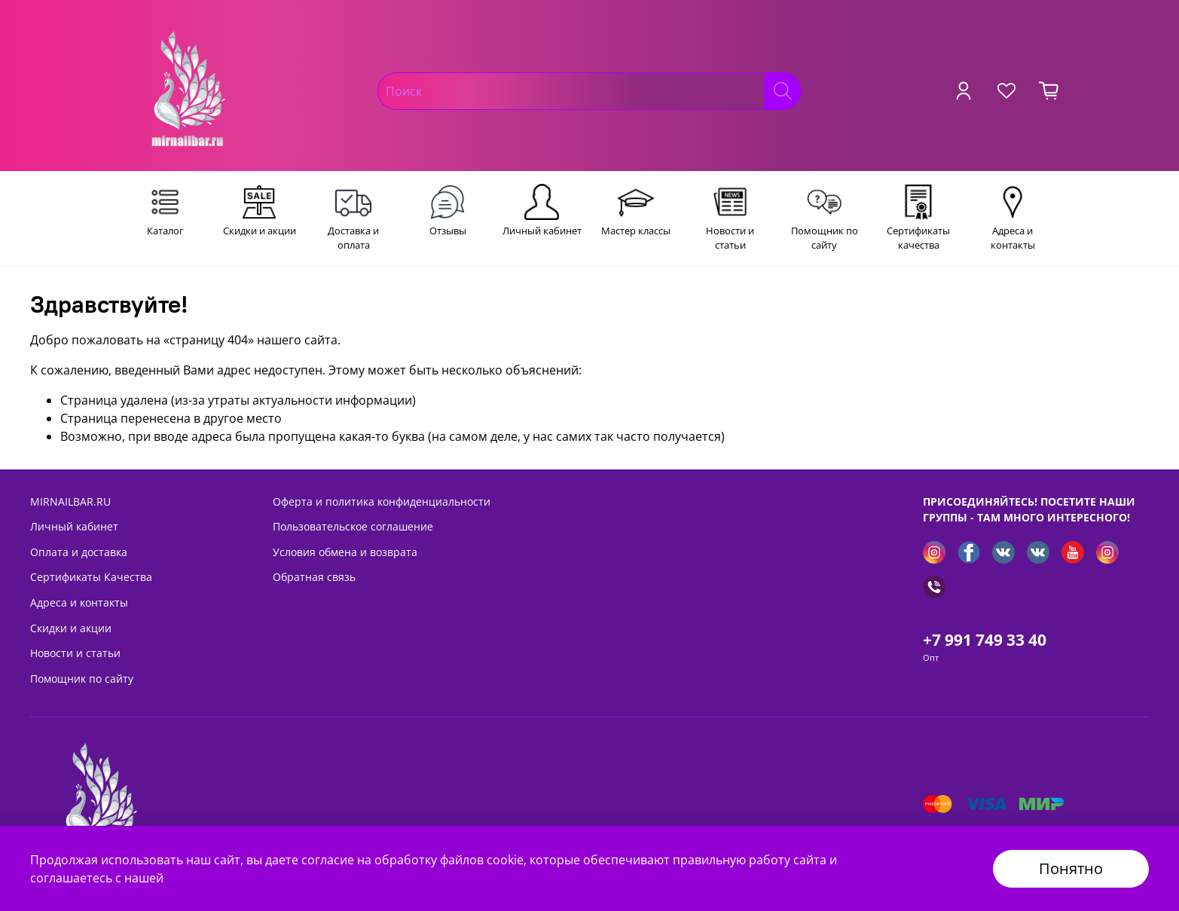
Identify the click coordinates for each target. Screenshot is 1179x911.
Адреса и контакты (79, 602)
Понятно (1071, 868)
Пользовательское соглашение (353, 526)
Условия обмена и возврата (345, 552)
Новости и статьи (75, 653)
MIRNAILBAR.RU (70, 501)
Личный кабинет (74, 526)
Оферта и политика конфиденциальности (381, 501)
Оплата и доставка (78, 552)
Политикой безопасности (242, 878)
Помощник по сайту (81, 678)
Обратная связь (314, 577)
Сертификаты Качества (91, 577)
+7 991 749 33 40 (984, 639)
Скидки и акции (70, 628)
